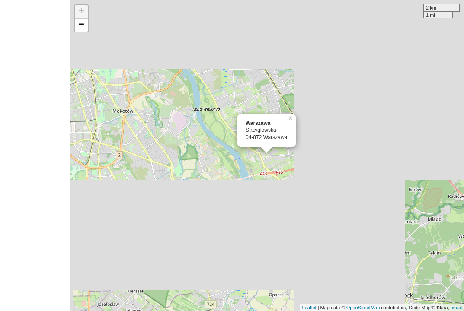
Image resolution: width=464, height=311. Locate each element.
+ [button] (81, 11)
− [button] (81, 25)
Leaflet (309, 307)
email (456, 307)
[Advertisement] (35, 155)
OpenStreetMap (363, 307)
